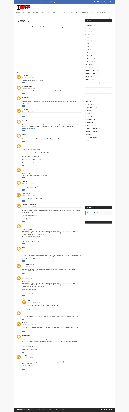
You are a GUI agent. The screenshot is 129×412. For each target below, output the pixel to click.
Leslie (24, 134)
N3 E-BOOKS (88, 92)
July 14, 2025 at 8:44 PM (27, 278)
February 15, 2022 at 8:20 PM (29, 122)
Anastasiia (25, 225)
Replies (25, 299)
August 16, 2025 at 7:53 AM (28, 313)
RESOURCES (103, 12)
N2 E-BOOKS (88, 80)
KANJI (35, 12)
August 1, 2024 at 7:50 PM (28, 183)
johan (29, 300)
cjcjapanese (26, 277)
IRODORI (87, 31)
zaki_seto (25, 145)
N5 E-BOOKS (88, 116)
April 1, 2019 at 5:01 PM (27, 111)
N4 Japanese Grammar (91, 107)
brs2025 (24, 322)
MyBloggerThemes (43, 409)
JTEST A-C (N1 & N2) (90, 55)
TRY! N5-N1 (88, 134)
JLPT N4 (87, 46)
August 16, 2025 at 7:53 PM (33, 302)
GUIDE (87, 28)
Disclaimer (44, 2)
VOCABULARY (44, 12)
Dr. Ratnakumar (27, 86)
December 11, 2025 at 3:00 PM (29, 337)
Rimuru (24, 247)
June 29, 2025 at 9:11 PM (28, 266)
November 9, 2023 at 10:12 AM (29, 136)
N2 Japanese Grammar (91, 83)
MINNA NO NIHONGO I (90, 70)
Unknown (25, 75)
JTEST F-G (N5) (89, 61)
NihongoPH (92, 213)
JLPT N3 (87, 43)
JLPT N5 (87, 49)
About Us (27, 2)
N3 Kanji (87, 98)
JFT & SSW (63, 12)
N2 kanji (87, 89)
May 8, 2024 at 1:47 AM (27, 170)
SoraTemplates (26, 409)
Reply (23, 82)
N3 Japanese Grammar (91, 95)
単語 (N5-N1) (88, 140)
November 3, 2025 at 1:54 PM (29, 324)
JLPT (70, 12)
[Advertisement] (98, 170)
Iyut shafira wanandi (28, 264)
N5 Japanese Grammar (91, 119)
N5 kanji (87, 125)
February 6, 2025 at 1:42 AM (28, 227)
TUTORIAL (85, 12)
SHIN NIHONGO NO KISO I (91, 128)
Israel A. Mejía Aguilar (29, 204)
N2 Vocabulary (89, 86)
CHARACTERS (26, 12)
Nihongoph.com (62, 409)
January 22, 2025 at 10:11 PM (29, 206)
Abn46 (24, 169)
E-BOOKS (93, 12)
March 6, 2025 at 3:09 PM (28, 249)
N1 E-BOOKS (88, 76)
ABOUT (18, 12)
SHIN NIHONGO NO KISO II (91, 131)
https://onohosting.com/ (28, 128)
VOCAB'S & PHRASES (90, 137)
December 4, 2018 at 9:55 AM (28, 88)
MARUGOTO (88, 67)
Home (20, 2)
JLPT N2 (87, 40)
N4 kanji (87, 113)
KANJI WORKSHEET (90, 64)
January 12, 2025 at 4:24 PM (28, 195)
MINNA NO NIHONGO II (90, 74)
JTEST (77, 12)
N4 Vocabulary (89, 110)
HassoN (24, 181)
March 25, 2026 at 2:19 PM (28, 357)
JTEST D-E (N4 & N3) (90, 58)
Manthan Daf (26, 335)
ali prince (25, 120)
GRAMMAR (54, 12)
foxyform (46, 69)
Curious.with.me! (27, 193)
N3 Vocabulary (89, 101)
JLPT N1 (87, 37)
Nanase (24, 355)
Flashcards (88, 25)
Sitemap (52, 2)
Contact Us (35, 2)
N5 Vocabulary (89, 122)
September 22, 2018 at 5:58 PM (29, 77)
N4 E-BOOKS (88, 104)
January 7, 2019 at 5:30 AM (28, 99)
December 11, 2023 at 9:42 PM (29, 147)
